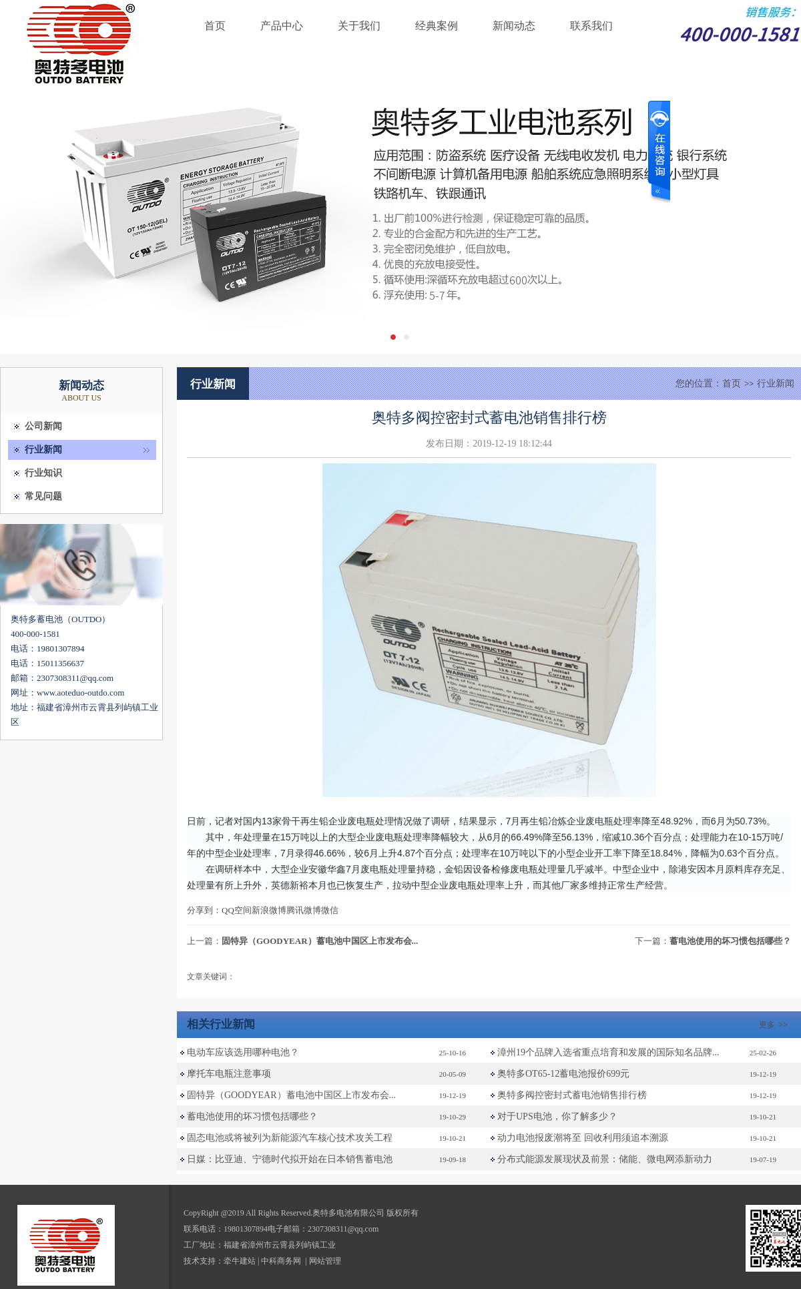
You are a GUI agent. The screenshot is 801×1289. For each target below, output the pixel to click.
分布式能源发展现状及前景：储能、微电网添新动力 (604, 1159)
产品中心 (281, 25)
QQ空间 (237, 910)
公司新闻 (43, 426)
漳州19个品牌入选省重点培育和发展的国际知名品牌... (608, 1052)
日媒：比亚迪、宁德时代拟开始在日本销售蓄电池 (289, 1159)
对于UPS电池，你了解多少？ (557, 1116)
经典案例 (436, 25)
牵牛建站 (240, 1261)
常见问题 (43, 496)
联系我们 (591, 25)
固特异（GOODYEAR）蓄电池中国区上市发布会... (320, 941)
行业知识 (43, 473)
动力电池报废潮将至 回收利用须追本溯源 (582, 1138)
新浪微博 (269, 910)
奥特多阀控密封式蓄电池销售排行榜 (572, 1095)
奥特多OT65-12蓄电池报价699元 (563, 1074)
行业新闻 (43, 450)
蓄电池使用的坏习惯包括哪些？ (730, 941)
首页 (215, 25)
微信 (329, 910)
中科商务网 (281, 1261)
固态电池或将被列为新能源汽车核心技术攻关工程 (289, 1138)
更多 (775, 1024)
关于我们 (359, 25)
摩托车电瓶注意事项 (229, 1074)
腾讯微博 (303, 910)
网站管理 (325, 1261)
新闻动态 (514, 25)
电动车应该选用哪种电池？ (243, 1052)
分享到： (204, 910)
